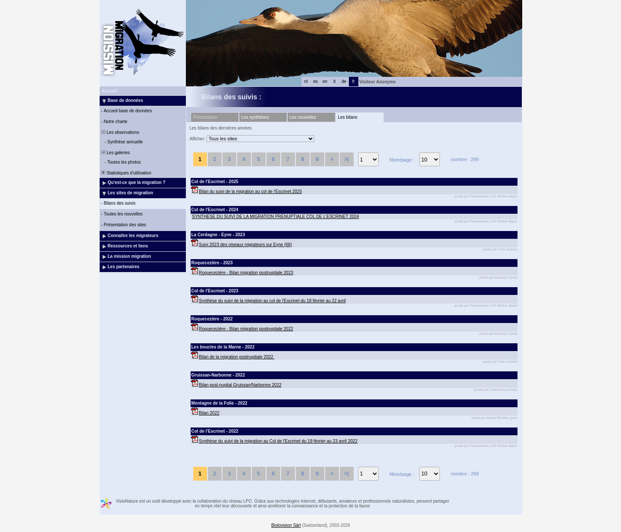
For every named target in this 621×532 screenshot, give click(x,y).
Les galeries (115, 152)
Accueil (109, 91)
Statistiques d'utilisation (125, 173)
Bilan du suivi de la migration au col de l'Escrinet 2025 (250, 191)
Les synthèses (255, 117)
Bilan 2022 (209, 413)
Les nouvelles (303, 117)
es (315, 81)
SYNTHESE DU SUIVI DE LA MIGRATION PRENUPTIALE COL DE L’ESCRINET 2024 (275, 216)
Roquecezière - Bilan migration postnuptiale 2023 (246, 272)
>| (346, 159)
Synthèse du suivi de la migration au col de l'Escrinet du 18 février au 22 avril (272, 300)
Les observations (119, 132)
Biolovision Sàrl (286, 525)
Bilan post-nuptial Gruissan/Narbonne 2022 (240, 385)
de (344, 81)
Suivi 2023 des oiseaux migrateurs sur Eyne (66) (245, 244)
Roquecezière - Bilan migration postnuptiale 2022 (246, 328)
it (334, 81)
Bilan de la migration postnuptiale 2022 (236, 357)
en (325, 81)
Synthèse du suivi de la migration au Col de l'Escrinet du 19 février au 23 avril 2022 (278, 441)
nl (306, 81)
